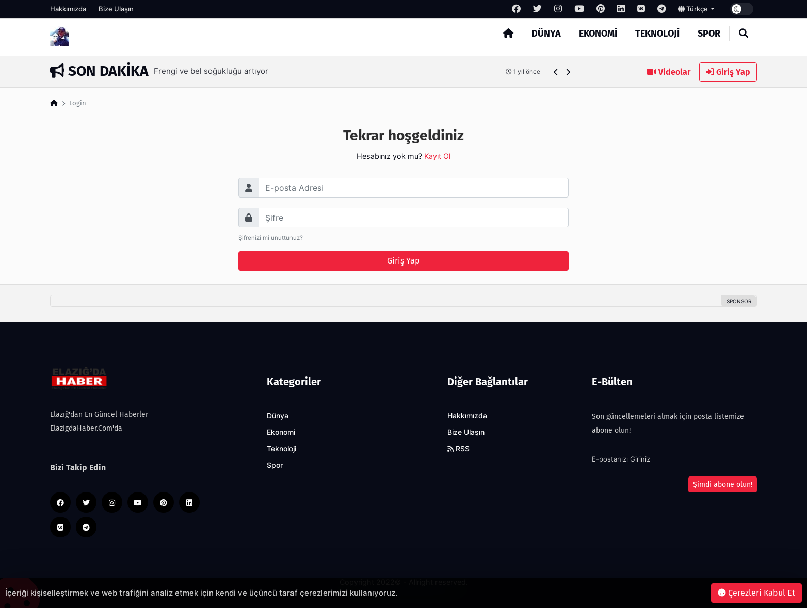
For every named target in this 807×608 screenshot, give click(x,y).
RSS (458, 449)
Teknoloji (657, 33)
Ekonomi (598, 33)
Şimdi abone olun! (722, 484)
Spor (709, 33)
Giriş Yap (728, 72)
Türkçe (693, 9)
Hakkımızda (68, 9)
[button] (556, 72)
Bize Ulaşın (116, 9)
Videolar (668, 72)
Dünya (546, 33)
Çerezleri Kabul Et (756, 593)
